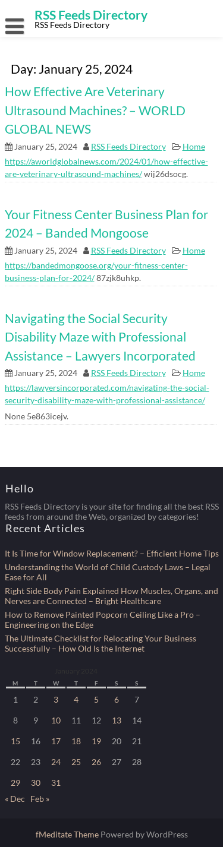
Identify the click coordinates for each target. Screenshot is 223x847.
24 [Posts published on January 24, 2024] (56, 762)
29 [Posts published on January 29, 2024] (15, 783)
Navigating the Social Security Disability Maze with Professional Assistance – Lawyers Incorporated (100, 337)
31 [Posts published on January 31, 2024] (56, 783)
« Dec (15, 799)
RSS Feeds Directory (128, 146)
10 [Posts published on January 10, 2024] (56, 720)
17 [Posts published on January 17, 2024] (56, 741)
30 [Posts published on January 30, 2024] (35, 783)
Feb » (39, 799)
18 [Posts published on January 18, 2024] (76, 741)
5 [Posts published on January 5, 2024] (96, 699)
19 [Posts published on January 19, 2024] (96, 741)
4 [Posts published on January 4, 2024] (76, 699)
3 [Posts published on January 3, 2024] (56, 699)
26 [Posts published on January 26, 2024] (96, 762)
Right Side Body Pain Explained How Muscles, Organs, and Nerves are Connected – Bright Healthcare (111, 596)
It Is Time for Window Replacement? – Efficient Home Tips (112, 553)
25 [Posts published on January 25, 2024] (76, 762)
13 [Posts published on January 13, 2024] (116, 720)
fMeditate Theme (68, 834)
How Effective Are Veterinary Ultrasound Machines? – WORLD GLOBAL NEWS (95, 110)
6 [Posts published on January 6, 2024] (116, 699)
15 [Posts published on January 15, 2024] (15, 741)
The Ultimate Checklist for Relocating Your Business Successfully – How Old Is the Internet (100, 643)
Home (194, 146)
